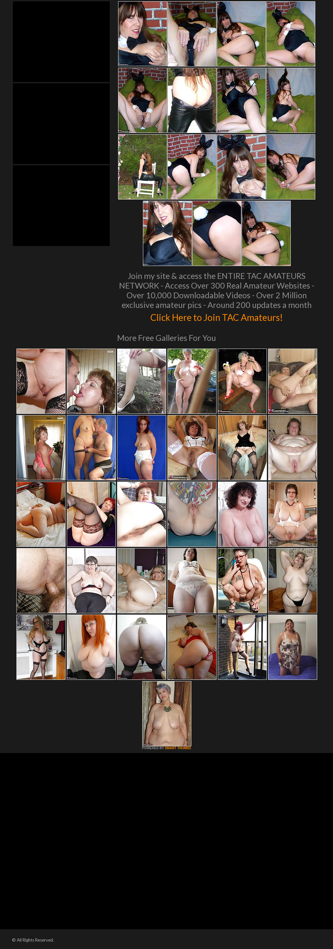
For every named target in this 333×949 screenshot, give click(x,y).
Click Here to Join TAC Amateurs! (216, 316)
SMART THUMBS (178, 748)
